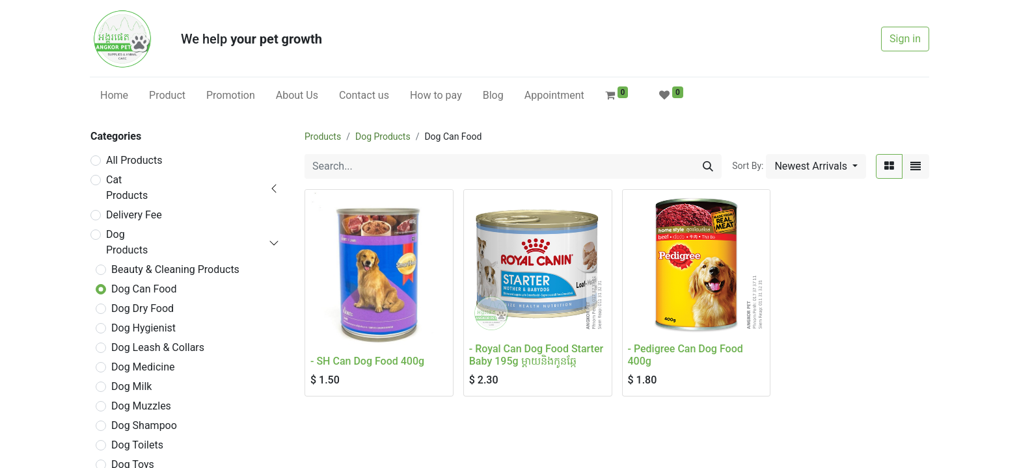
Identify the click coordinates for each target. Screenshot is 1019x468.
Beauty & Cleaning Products (175, 269)
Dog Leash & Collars (157, 347)
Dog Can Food (143, 289)
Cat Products (127, 188)
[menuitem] (114, 96)
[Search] (708, 166)
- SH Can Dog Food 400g (367, 361)
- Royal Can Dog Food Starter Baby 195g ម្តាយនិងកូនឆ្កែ (536, 355)
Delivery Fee (134, 215)
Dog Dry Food (142, 308)
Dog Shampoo (144, 425)
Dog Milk (131, 386)
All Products (134, 160)
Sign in (905, 38)
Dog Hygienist (143, 328)
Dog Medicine (143, 367)
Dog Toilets (137, 445)
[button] (816, 166)
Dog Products (127, 242)
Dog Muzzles (141, 406)
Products (323, 136)
